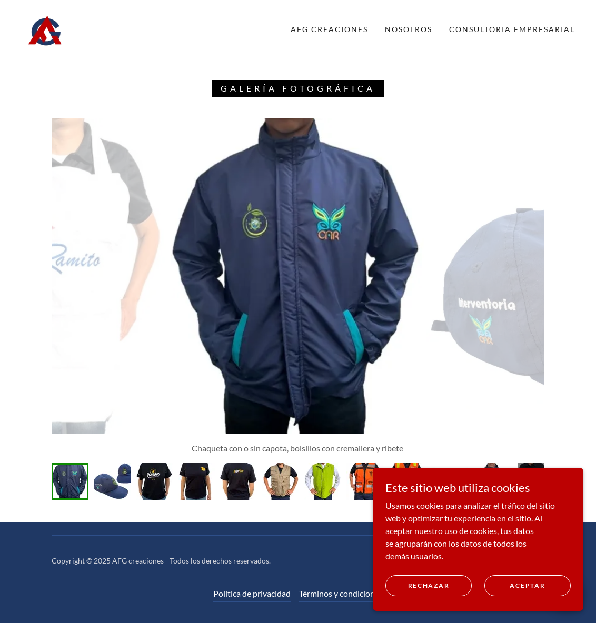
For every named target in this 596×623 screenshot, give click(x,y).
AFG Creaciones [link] (329, 29)
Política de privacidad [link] (252, 593)
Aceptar (527, 585)
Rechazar (429, 585)
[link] (45, 28)
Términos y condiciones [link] (341, 593)
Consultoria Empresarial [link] (512, 29)
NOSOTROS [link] (408, 29)
